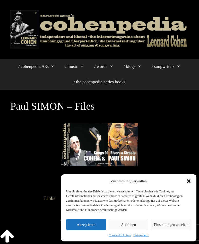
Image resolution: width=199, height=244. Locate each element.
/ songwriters (169, 66)
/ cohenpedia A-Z (39, 66)
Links (49, 198)
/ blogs (135, 66)
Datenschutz (141, 235)
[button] (188, 181)
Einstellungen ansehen (171, 225)
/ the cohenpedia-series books (99, 81)
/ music (77, 66)
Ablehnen (128, 225)
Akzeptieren (86, 225)
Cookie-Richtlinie (120, 235)
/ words (106, 66)
